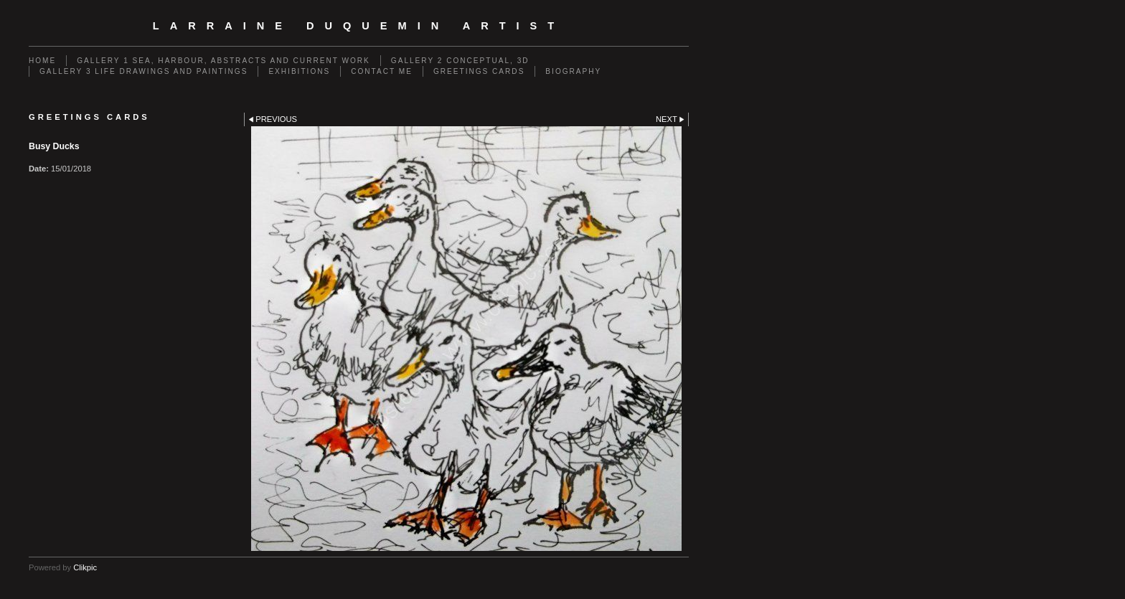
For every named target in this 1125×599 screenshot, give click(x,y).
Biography (573, 71)
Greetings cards (478, 71)
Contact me (382, 71)
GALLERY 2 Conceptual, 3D (460, 61)
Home (42, 61)
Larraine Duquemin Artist (359, 26)
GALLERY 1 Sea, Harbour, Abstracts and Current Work (223, 61)
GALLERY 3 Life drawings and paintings (143, 71)
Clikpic (85, 567)
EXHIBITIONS (299, 71)
